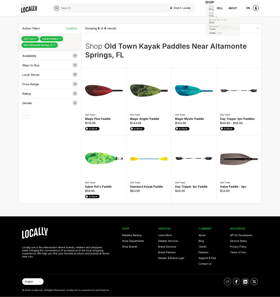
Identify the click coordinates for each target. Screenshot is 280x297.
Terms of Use (238, 252)
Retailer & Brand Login (171, 258)
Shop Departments (133, 240)
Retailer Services (168, 240)
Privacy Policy (238, 246)
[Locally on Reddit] (227, 281)
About (233, 8)
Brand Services (167, 246)
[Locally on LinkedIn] (245, 281)
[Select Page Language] (33, 281)
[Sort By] (239, 28)
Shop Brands (129, 246)
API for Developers (241, 235)
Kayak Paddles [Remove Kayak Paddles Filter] (51, 38)
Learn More (165, 235)
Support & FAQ (207, 258)
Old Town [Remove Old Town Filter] (30, 38)
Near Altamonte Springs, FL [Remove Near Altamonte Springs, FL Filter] (40, 45)
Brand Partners (167, 252)
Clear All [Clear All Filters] (72, 28)
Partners (203, 252)
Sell (220, 8)
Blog (201, 240)
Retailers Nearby (132, 235)
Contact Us (205, 263)
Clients (202, 246)
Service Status (238, 240)
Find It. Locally (176, 7)
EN (248, 7)
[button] (50, 55)
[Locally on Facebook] (236, 281)
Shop (207, 8)
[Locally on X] (254, 281)
